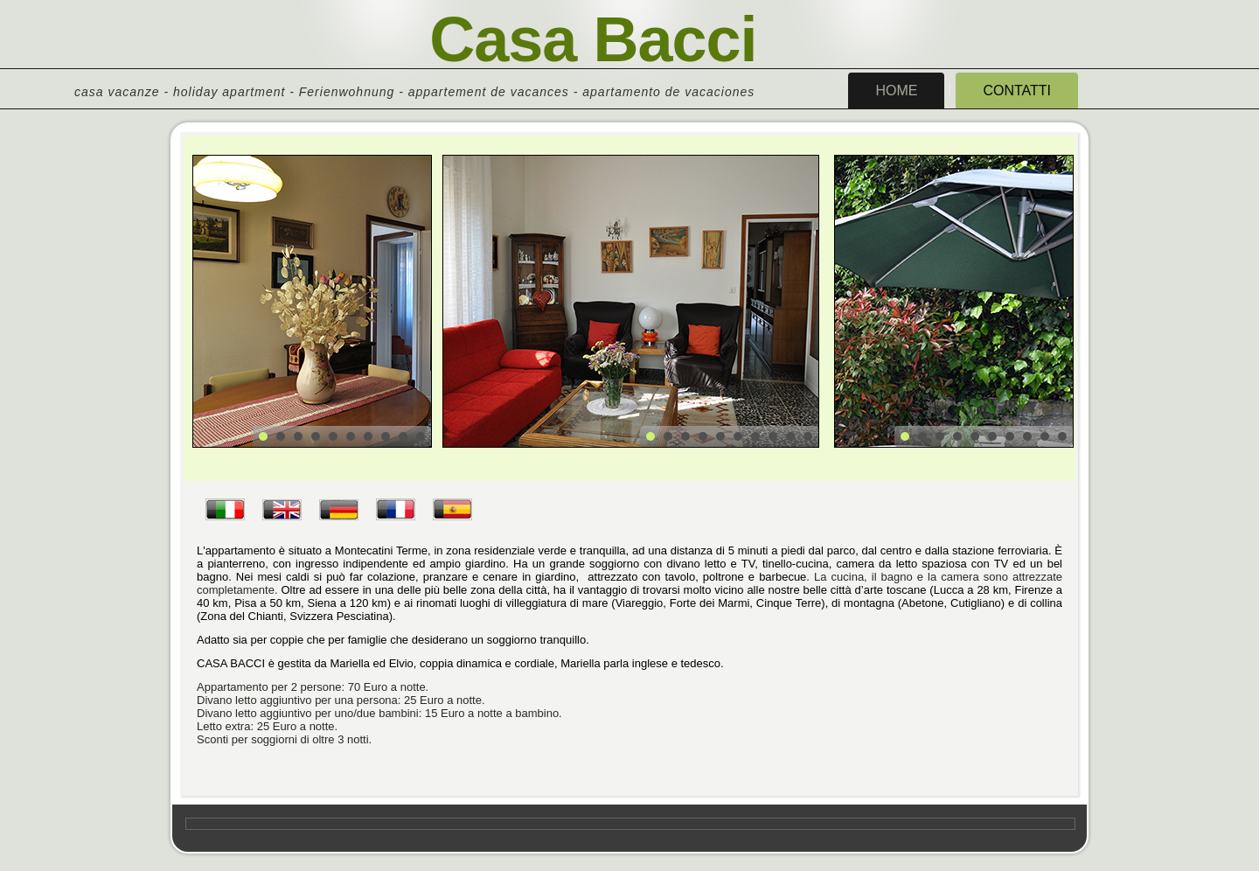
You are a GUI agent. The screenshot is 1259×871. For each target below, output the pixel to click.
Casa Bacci (592, 39)
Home (896, 90)
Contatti (1017, 90)
